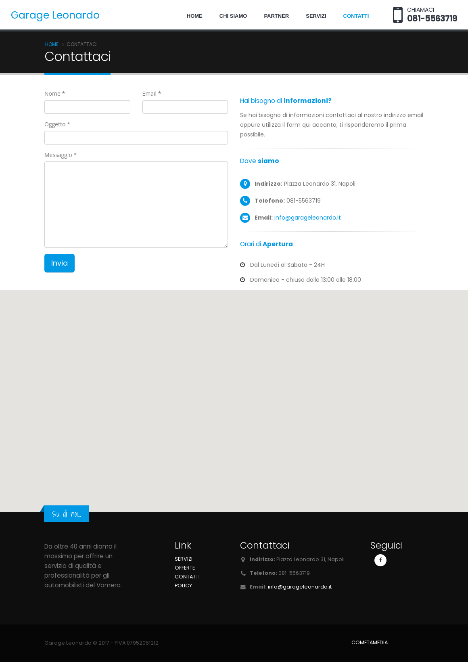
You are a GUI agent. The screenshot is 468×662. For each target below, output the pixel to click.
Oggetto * (57, 124)
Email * (151, 93)
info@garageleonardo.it (307, 218)
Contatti (356, 16)
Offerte (185, 567)
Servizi (316, 16)
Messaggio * (60, 155)
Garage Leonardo (55, 15)
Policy (183, 585)
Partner (276, 16)
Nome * (54, 93)
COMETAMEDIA (369, 642)
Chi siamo (233, 16)
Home (195, 16)
